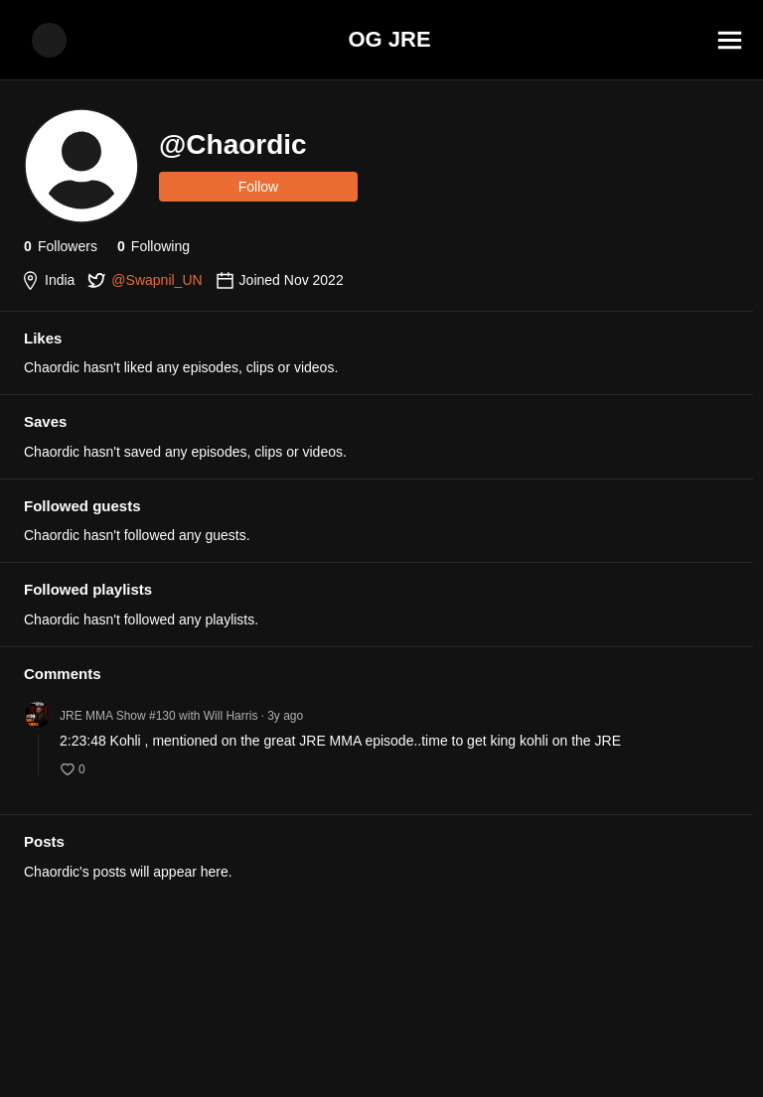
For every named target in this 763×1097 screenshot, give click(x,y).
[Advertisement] (381, 1052)
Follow (258, 187)
